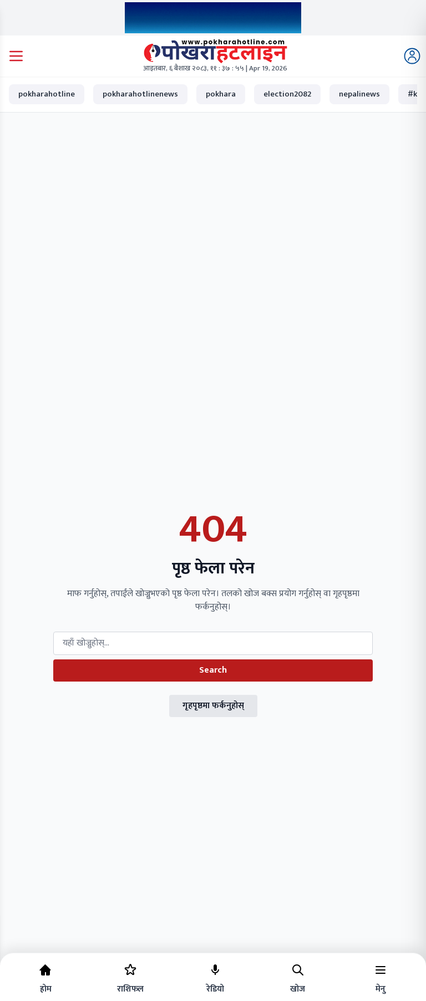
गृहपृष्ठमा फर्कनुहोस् (213, 705)
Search (213, 670)
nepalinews (359, 94)
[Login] (412, 56)
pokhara (221, 94)
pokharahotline (46, 94)
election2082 (287, 94)
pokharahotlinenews (140, 94)
